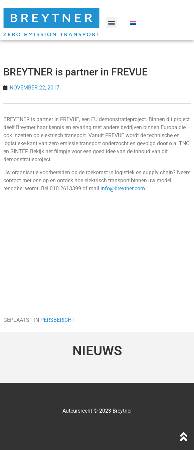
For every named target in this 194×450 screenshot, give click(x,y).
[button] (111, 22)
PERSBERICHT (57, 320)
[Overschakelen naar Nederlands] (133, 22)
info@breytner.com (123, 188)
